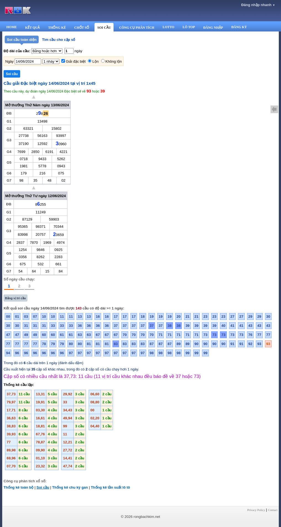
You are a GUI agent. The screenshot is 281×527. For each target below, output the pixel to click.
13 (80, 316)
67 (98, 335)
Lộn (95, 61)
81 (89, 344)
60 (44, 335)
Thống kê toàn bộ (18, 487)
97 (71, 353)
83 (116, 344)
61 (62, 335)
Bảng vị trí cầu (15, 298)
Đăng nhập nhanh (258, 5)
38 (169, 326)
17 (116, 316)
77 (259, 335)
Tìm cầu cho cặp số (58, 40)
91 (232, 344)
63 (80, 335)
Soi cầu (42, 487)
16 (98, 316)
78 (44, 344)
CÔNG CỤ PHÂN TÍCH (136, 28)
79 (53, 344)
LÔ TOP (189, 27)
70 (125, 335)
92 (250, 344)
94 (8, 353)
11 (62, 316)
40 (223, 326)
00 (8, 316)
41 (232, 326)
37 (116, 326)
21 (187, 316)
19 (152, 316)
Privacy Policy (256, 510)
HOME (11, 27)
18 (143, 316)
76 (250, 335)
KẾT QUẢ (32, 28)
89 (178, 344)
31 (26, 326)
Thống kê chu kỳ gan (70, 487)
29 (250, 316)
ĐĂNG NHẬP (213, 28)
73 (205, 335)
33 (53, 326)
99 (187, 353)
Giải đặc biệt (76, 61)
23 (205, 316)
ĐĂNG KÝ (239, 27)
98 (152, 353)
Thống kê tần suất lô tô (110, 487)
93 (259, 344)
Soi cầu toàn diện (21, 40)
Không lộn (114, 61)
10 (44, 316)
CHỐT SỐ (81, 28)
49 (26, 335)
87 (152, 344)
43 (250, 326)
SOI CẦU (104, 28)
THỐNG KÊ (57, 28)
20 (178, 316)
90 (196, 344)
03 (26, 316)
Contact (272, 510)
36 (80, 326)
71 (160, 335)
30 (268, 316)
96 (17, 353)
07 (35, 316)
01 (17, 316)
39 (187, 326)
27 (232, 316)
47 (8, 335)
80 (71, 344)
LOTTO (168, 27)
